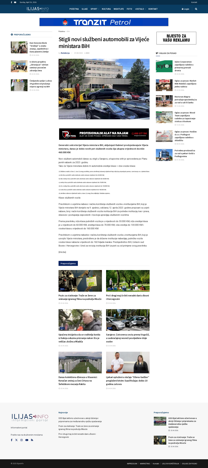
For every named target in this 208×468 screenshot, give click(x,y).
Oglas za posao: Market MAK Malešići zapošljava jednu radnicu (185, 83)
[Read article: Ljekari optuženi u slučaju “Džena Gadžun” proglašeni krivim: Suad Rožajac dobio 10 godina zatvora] (128, 362)
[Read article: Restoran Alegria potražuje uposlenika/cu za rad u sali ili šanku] (164, 101)
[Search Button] (196, 9)
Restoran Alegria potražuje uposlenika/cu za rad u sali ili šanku (186, 99)
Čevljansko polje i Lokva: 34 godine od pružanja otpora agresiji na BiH (41, 83)
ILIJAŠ (85, 9)
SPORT (94, 9)
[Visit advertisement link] (104, 24)
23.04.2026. (180, 90)
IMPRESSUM (132, 464)
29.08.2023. (78, 53)
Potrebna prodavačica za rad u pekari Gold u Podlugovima (185, 153)
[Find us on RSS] (32, 440)
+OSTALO (139, 9)
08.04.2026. (180, 144)
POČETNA (74, 9)
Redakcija (65, 53)
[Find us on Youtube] (26, 440)
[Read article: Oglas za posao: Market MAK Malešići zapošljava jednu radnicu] (164, 85)
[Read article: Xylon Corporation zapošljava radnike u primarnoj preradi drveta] (164, 66)
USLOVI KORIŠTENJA (170, 464)
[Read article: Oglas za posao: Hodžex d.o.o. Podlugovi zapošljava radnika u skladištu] (164, 136)
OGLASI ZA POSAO (189, 464)
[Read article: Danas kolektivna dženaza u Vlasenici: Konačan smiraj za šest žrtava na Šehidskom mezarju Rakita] (80, 362)
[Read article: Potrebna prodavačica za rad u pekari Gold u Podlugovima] (164, 155)
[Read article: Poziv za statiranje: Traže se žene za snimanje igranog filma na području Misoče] (80, 281)
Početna (62, 31)
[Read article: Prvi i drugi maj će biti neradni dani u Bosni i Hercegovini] (128, 281)
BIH (68, 31)
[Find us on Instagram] (21, 440)
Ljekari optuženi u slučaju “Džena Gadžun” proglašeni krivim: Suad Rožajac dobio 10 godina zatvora (127, 381)
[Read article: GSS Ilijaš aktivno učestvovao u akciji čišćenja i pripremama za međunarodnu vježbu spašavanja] (160, 421)
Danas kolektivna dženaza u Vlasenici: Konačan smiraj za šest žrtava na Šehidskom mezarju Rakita (78, 381)
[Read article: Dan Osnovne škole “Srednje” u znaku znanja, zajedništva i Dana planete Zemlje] (19, 47)
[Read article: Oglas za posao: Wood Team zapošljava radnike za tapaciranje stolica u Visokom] (164, 117)
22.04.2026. (34, 55)
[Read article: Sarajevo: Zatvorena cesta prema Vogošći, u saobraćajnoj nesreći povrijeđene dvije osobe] (128, 320)
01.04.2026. (180, 160)
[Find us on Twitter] (16, 440)
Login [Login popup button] (185, 9)
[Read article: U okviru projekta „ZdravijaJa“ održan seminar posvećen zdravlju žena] (19, 66)
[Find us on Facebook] (11, 440)
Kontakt (194, 2)
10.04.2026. (180, 125)
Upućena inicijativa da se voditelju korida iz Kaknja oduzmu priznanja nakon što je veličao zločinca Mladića (79, 338)
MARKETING (145, 464)
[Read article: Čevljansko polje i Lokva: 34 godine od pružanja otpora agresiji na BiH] (19, 85)
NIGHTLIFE (119, 9)
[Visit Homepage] (38, 9)
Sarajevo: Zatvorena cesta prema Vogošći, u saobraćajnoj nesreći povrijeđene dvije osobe (127, 338)
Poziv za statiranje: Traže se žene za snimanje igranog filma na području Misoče (182, 440)
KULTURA (106, 9)
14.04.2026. (180, 106)
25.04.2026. (63, 303)
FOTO (129, 9)
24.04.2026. (111, 388)
